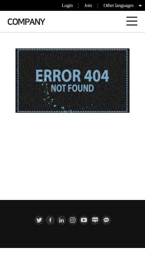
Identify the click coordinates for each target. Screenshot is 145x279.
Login (67, 5)
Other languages (118, 5)
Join (88, 5)
